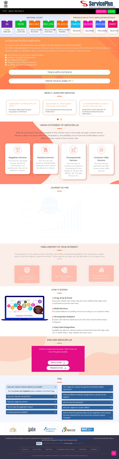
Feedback (94, 449)
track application (59, 72)
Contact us (25, 449)
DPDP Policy (83, 449)
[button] (58, 119)
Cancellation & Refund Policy (66, 449)
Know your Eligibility (59, 81)
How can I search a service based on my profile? (24, 387)
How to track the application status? (20, 407)
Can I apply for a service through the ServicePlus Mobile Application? (83, 388)
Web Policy (49, 449)
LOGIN (111, 11)
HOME (4, 11)
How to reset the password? (73, 402)
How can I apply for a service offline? (76, 407)
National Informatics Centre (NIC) (50, 443)
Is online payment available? (17, 412)
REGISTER (101, 11)
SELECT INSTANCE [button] (16, 11)
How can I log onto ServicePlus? (19, 396)
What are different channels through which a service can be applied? (84, 396)
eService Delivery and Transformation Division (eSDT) (73, 438)
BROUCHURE (58, 363)
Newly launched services (59, 93)
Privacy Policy (37, 449)
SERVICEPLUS (78, 443)
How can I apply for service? (17, 402)
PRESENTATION (58, 368)
